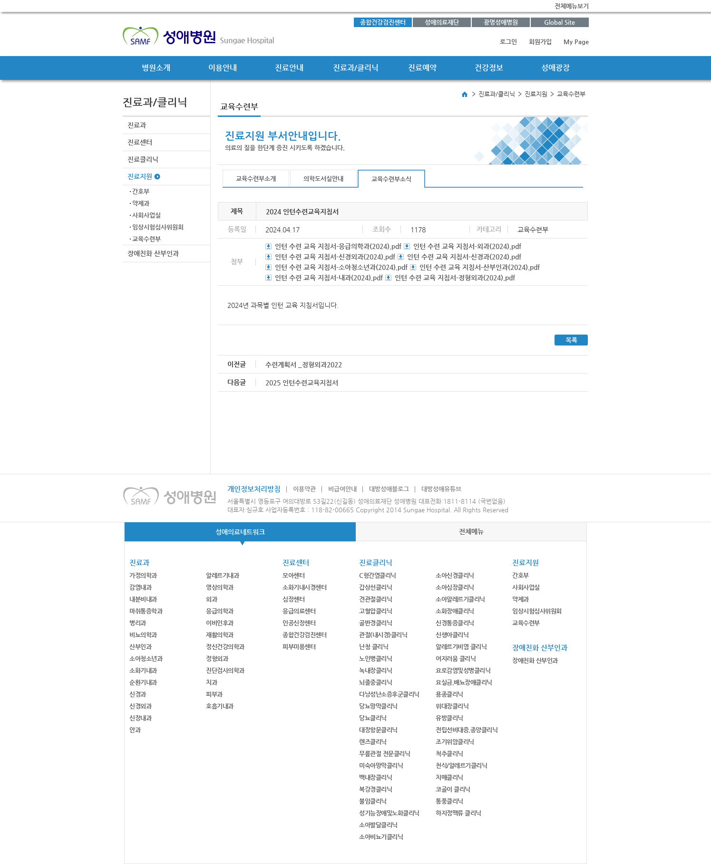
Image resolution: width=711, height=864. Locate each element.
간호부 (140, 191)
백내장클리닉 (375, 777)
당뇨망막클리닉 (378, 706)
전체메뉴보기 (572, 6)
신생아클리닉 (452, 634)
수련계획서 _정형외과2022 (303, 364)
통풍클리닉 (449, 801)
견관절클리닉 (375, 599)
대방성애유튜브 (441, 488)
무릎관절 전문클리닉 (384, 753)
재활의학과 (220, 634)
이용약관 (304, 488)
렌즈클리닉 (373, 741)
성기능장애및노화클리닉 (389, 812)
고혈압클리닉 (375, 610)
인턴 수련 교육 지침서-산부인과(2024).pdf (479, 267)
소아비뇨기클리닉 (381, 836)
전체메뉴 (471, 531)
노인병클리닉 (375, 658)
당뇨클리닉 (373, 717)
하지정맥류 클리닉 (458, 812)
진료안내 (289, 67)
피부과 (214, 694)
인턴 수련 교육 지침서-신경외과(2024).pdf (335, 256)
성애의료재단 (442, 22)
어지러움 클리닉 (456, 658)
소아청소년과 (145, 658)
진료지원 (139, 176)
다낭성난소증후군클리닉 (389, 694)
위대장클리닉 (452, 706)
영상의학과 (220, 587)
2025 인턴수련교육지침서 (301, 382)
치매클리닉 (449, 777)
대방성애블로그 (389, 488)
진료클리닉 (142, 159)
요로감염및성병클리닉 (463, 670)
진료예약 (422, 67)
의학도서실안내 (323, 178)
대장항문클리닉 (378, 729)
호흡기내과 (220, 706)
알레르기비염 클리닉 (461, 646)
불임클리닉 (373, 801)
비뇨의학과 (143, 634)
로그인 (508, 41)
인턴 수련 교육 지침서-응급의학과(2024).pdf (338, 246)
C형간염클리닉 (377, 575)
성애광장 (555, 67)
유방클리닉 (449, 717)
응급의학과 (220, 610)
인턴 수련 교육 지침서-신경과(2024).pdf (464, 256)
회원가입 (540, 41)
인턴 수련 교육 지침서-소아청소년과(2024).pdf (341, 267)
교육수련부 (146, 238)
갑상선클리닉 (375, 587)
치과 (211, 682)
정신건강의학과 (225, 646)
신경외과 (140, 706)
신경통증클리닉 (455, 622)
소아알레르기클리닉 (460, 599)
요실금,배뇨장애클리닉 (464, 682)
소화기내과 (143, 670)
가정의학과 (143, 575)
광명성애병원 (501, 22)
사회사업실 (146, 215)
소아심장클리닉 (455, 587)
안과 (134, 729)
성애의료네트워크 (240, 532)
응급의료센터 (298, 610)
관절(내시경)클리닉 (383, 634)
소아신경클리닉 (455, 575)
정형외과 (217, 658)
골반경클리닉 (375, 622)
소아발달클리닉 (378, 824)
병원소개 (156, 67)
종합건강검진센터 (383, 22)
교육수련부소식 (391, 178)
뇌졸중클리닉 (375, 682)
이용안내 (222, 67)
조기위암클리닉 (455, 741)
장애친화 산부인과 (153, 253)
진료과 (136, 125)
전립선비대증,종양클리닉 (466, 729)
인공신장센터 (298, 622)
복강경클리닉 (375, 789)
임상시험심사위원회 (158, 226)
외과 (211, 599)
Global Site (559, 22)
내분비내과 (143, 599)
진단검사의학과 (225, 670)
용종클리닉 (449, 694)
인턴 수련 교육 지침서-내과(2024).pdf (329, 277)
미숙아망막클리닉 (381, 765)
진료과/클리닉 (356, 67)
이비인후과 (220, 622)
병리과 (137, 622)
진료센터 (139, 142)
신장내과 (140, 717)
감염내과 (140, 587)
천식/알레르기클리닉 (461, 765)
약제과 (140, 203)
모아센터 (293, 575)
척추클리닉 (449, 753)
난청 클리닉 (373, 646)
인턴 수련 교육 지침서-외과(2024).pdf (467, 246)
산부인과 (140, 646)
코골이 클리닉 (453, 789)
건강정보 (489, 67)
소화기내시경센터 (304, 587)
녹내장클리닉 (375, 670)
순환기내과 (143, 682)
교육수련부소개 (256, 178)
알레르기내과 (222, 575)
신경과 (137, 694)
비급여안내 (342, 488)
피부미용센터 (298, 646)
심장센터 (293, 599)
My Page (576, 41)
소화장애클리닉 (455, 610)
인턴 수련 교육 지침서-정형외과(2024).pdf (455, 277)
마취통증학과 (145, 610)
